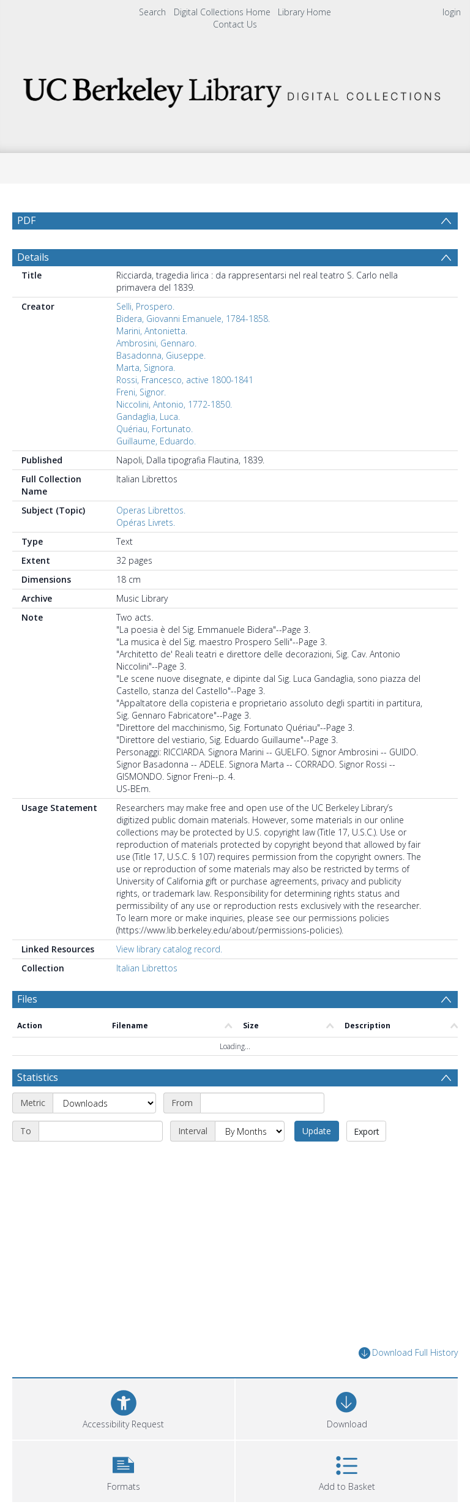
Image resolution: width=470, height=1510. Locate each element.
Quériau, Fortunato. (154, 429)
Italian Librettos (146, 968)
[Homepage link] (234, 89)
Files (27, 999)
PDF (26, 220)
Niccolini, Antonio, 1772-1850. (174, 404)
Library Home (304, 12)
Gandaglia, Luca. (148, 416)
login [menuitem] (451, 12)
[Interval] (250, 1131)
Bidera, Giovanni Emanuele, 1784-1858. (193, 318)
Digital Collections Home (222, 12)
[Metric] (104, 1103)
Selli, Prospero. (145, 306)
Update (316, 1131)
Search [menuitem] (152, 12)
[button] (123, 1470)
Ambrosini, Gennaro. (156, 343)
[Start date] (262, 1103)
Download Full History (408, 1353)
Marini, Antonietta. (151, 331)
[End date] (101, 1131)
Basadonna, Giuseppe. (161, 355)
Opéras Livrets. (145, 522)
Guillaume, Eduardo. (156, 441)
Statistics (37, 1077)
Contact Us (235, 24)
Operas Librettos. (150, 510)
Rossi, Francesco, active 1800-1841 (184, 380)
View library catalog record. (169, 949)
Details (33, 257)
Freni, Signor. (141, 392)
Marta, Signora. (145, 367)
